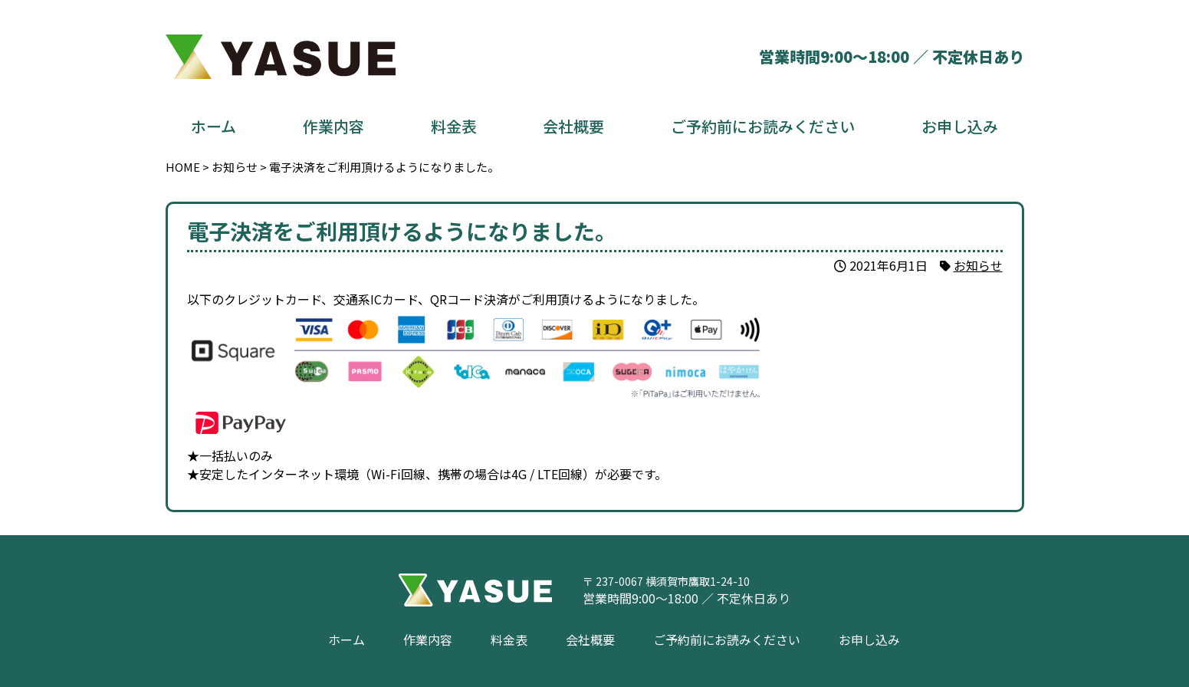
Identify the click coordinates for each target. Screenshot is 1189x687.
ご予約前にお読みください (763, 126)
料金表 (454, 126)
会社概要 (573, 126)
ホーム (213, 126)
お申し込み (959, 126)
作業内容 (333, 126)
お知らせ (978, 265)
